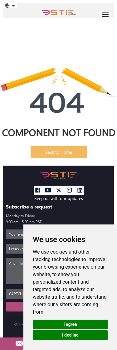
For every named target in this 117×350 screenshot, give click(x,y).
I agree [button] (70, 324)
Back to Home (58, 152)
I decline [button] (70, 334)
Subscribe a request (29, 207)
